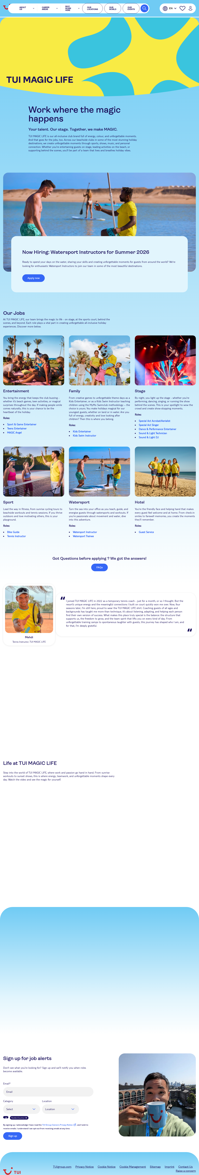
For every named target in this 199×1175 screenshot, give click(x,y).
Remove (6, 1118)
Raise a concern (186, 1170)
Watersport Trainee (83, 536)
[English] (169, 9)
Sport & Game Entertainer (21, 424)
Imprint (169, 1166)
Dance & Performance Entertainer (157, 429)
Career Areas (45, 9)
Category (8, 1101)
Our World (110, 8)
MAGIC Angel (14, 432)
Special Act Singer (149, 425)
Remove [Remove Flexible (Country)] (26, 1118)
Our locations (90, 8)
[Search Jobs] (144, 9)
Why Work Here (67, 9)
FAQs (99, 567)
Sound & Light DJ (149, 437)
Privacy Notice (84, 1166)
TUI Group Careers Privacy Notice (59, 1125)
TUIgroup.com (62, 1166)
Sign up (12, 1135)
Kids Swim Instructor (84, 435)
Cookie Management (132, 1166)
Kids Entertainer (82, 431)
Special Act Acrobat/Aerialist (154, 420)
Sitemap (155, 1166)
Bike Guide (13, 532)
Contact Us (185, 1166)
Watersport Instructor (85, 532)
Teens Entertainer (17, 428)
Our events (129, 8)
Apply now (34, 278)
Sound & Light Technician (153, 433)
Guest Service (146, 532)
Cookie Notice (107, 1166)
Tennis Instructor (17, 536)
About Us (29, 9)
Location (47, 1101)
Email (6, 1083)
